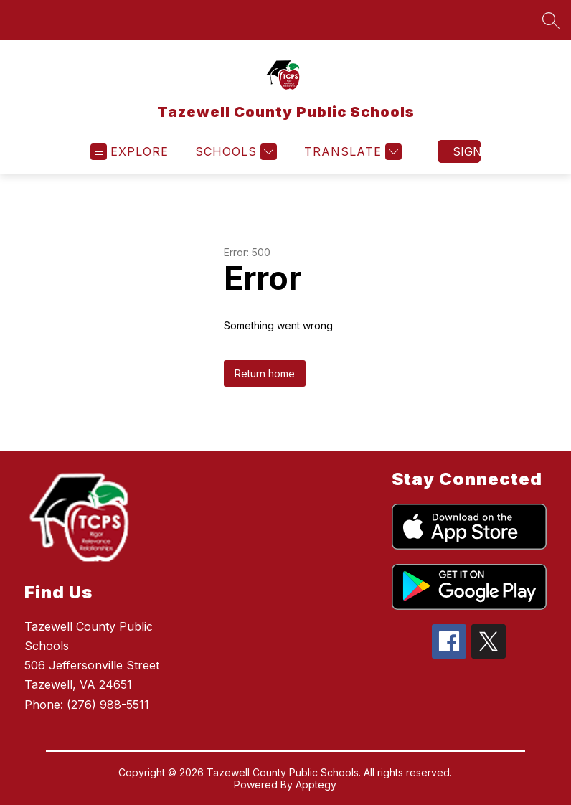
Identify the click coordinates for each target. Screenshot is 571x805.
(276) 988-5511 (108, 704)
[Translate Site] (351, 152)
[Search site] (551, 20)
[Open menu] (129, 152)
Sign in (467, 151)
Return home (265, 373)
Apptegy (316, 784)
